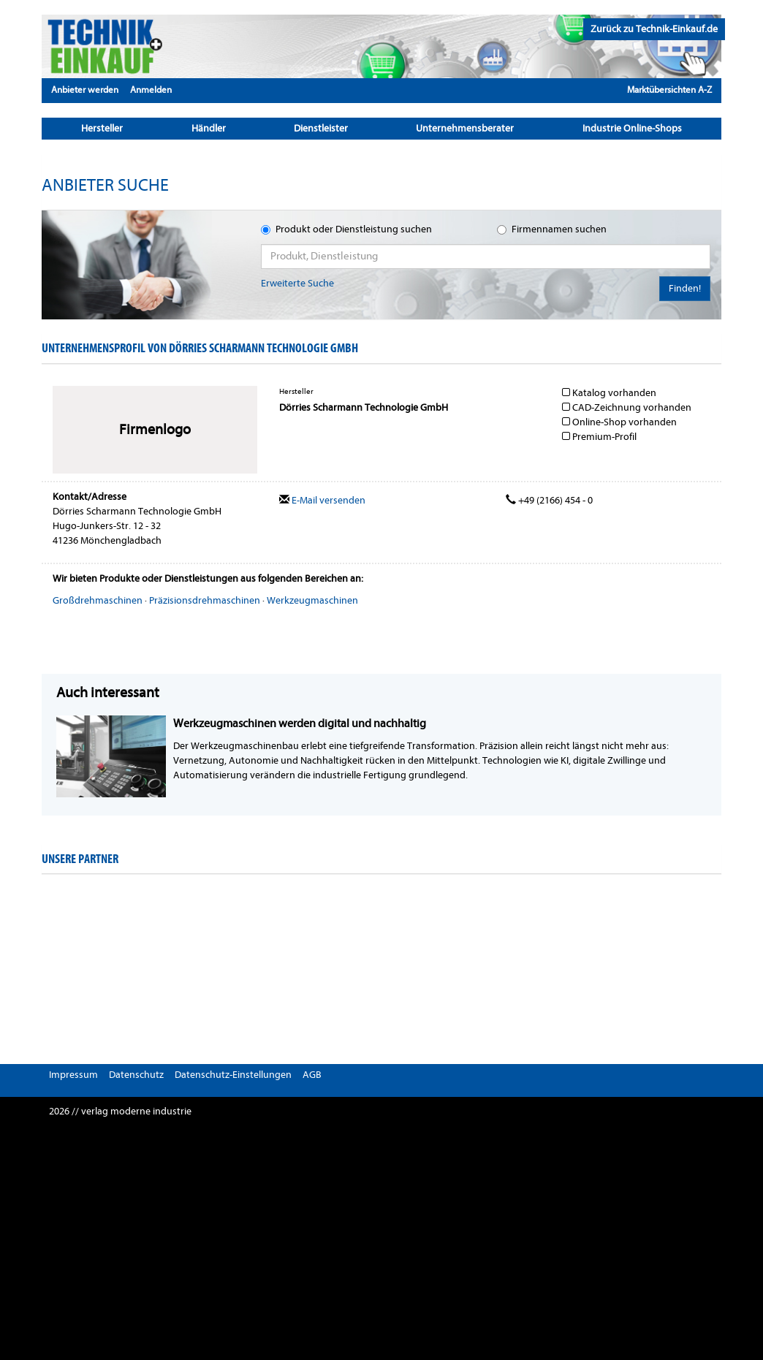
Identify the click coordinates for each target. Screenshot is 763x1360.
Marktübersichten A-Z (669, 89)
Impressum (73, 1074)
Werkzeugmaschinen (312, 600)
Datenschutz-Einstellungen (233, 1074)
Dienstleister (321, 128)
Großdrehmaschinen (98, 600)
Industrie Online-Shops (632, 128)
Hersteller (102, 128)
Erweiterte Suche (297, 283)
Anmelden (151, 89)
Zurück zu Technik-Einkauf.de (654, 29)
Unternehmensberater (465, 128)
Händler (208, 128)
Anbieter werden (84, 89)
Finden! (685, 288)
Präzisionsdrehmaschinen (204, 600)
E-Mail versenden (322, 500)
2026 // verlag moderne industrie (120, 1111)
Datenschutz (136, 1074)
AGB (312, 1074)
